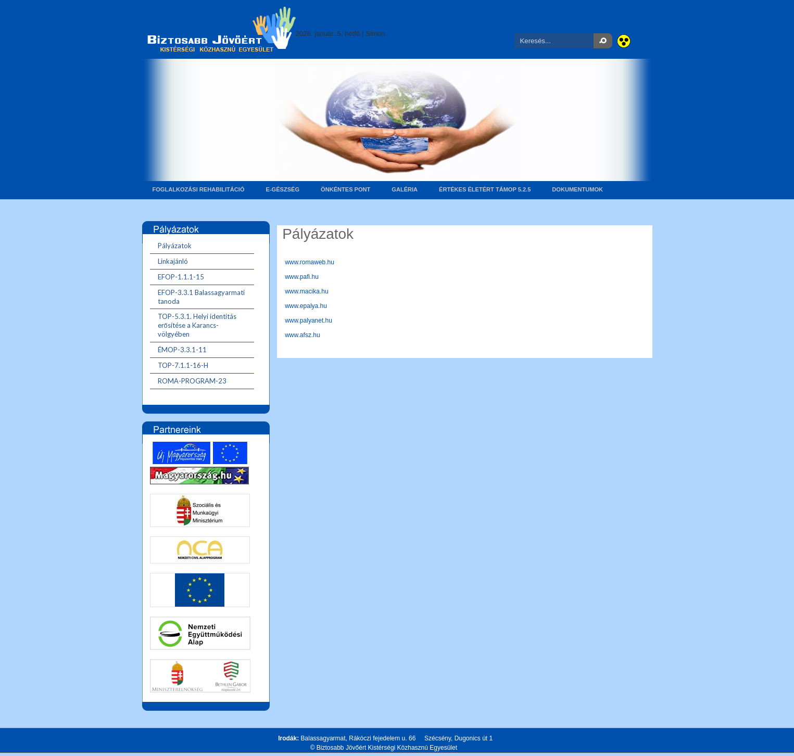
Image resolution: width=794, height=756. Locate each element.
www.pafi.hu (302, 276)
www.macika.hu (306, 291)
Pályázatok (318, 234)
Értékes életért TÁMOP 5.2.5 (485, 189)
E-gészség (283, 189)
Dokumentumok (577, 189)
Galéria (405, 189)
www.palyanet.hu (308, 320)
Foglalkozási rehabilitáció (199, 189)
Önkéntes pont (345, 189)
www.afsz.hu (302, 335)
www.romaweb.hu (309, 262)
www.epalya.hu (306, 306)
